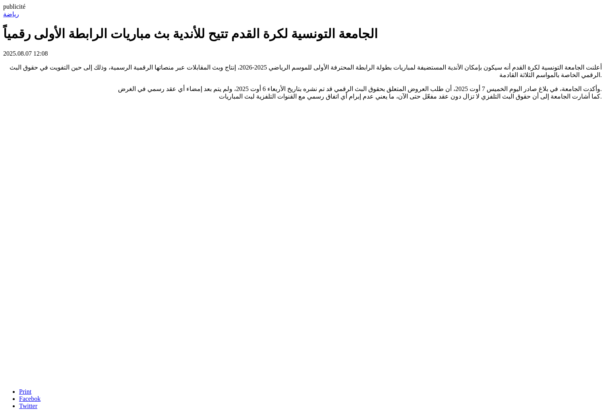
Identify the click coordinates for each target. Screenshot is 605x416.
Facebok (30, 398)
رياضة (11, 14)
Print (25, 391)
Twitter (28, 405)
